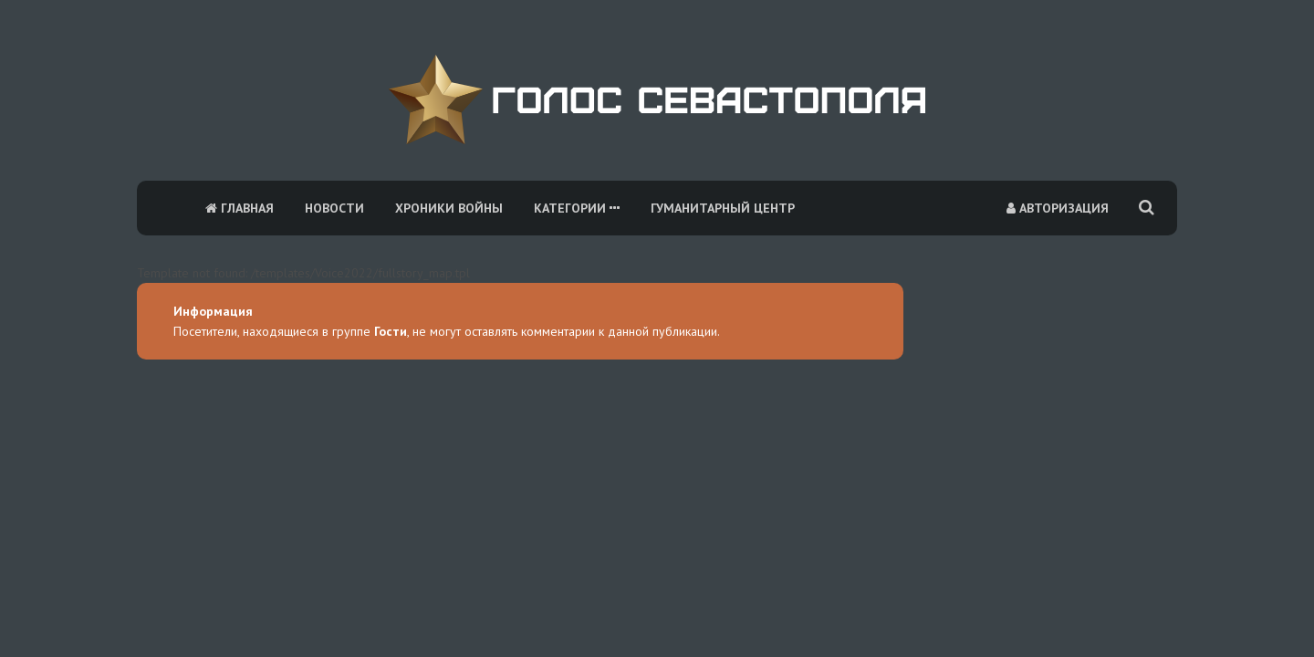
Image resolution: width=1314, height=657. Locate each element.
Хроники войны (449, 208)
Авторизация (1057, 208)
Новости (334, 208)
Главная (239, 208)
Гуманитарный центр (723, 208)
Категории (577, 208)
